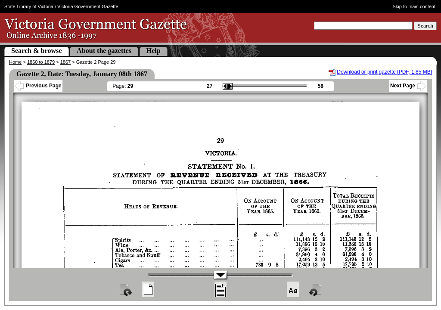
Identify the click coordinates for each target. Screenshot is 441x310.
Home (15, 62)
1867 (65, 62)
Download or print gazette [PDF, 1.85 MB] (384, 72)
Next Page (408, 86)
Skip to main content (414, 6)
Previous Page (38, 86)
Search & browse (36, 50)
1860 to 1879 (41, 62)
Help (153, 50)
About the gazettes (104, 50)
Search (425, 25)
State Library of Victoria (28, 6)
